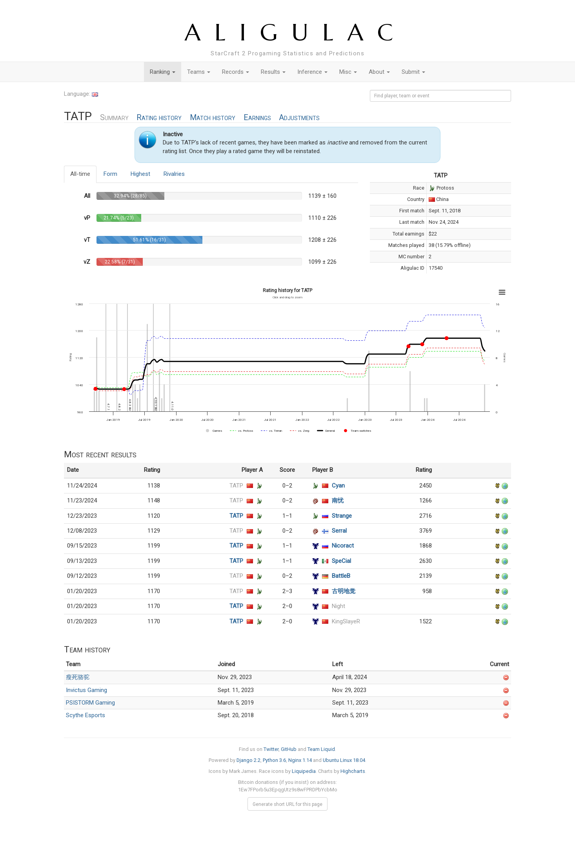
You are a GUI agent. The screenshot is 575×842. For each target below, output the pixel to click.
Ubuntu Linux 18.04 (344, 760)
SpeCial (341, 560)
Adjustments (299, 117)
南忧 (338, 500)
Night (338, 606)
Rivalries (174, 173)
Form (110, 173)
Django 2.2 (248, 760)
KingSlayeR (346, 621)
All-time (80, 173)
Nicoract (343, 545)
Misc (348, 71)
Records (235, 71)
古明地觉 (343, 591)
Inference (312, 71)
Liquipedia (304, 771)
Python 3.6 (274, 760)
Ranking (162, 71)
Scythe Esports (85, 715)
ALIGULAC (296, 32)
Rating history (159, 117)
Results (273, 71)
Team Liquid (321, 749)
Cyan (338, 485)
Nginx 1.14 (300, 760)
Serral (339, 530)
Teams (198, 71)
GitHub (289, 749)
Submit (413, 71)
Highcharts (352, 771)
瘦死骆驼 (77, 677)
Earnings (257, 117)
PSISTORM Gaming (90, 702)
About (379, 71)
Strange (342, 515)
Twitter (271, 749)
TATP (236, 485)
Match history (212, 117)
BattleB (341, 575)
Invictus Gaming (86, 690)
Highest (140, 173)
